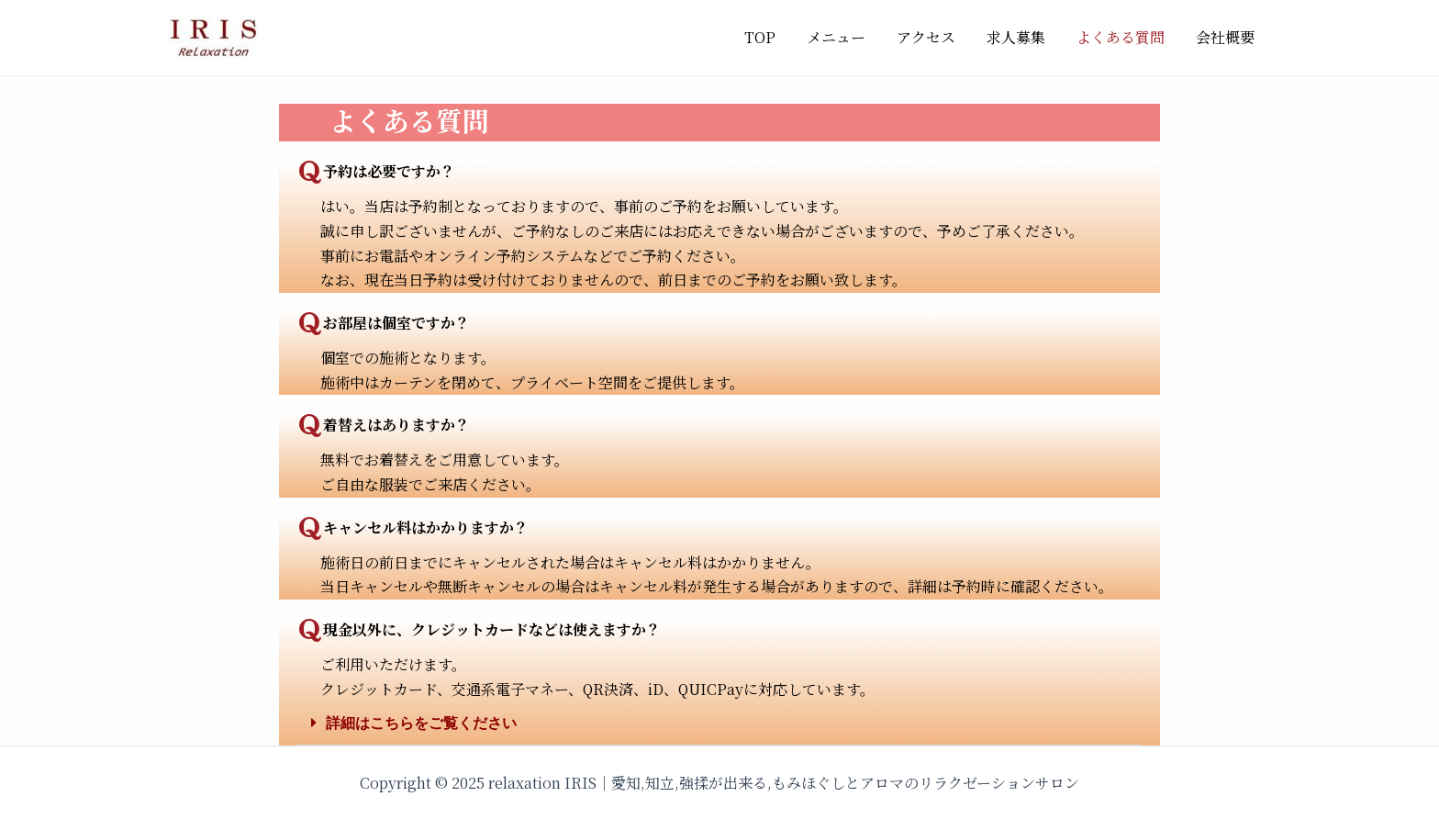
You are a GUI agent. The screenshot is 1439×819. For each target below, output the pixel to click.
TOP (770, 37)
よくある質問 (1123, 37)
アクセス (932, 37)
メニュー (844, 37)
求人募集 (1020, 37)
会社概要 (1226, 37)
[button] (719, 723)
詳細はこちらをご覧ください (421, 723)
